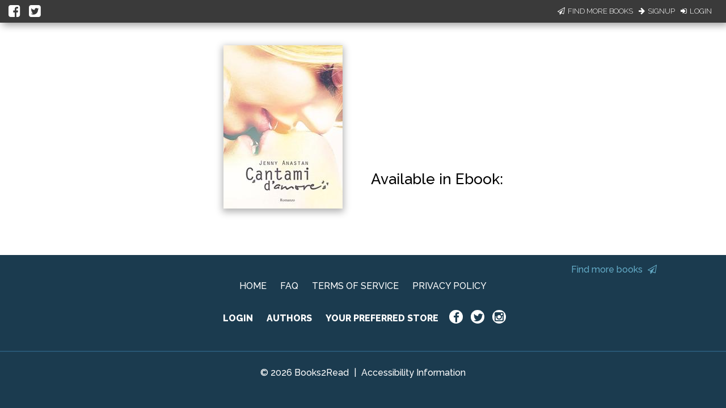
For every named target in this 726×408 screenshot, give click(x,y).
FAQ (289, 285)
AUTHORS (289, 318)
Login (696, 11)
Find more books (614, 269)
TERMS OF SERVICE (355, 285)
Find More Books (595, 11)
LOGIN (238, 318)
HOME (253, 285)
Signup (657, 11)
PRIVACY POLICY (449, 285)
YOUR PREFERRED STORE (382, 318)
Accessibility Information (413, 372)
